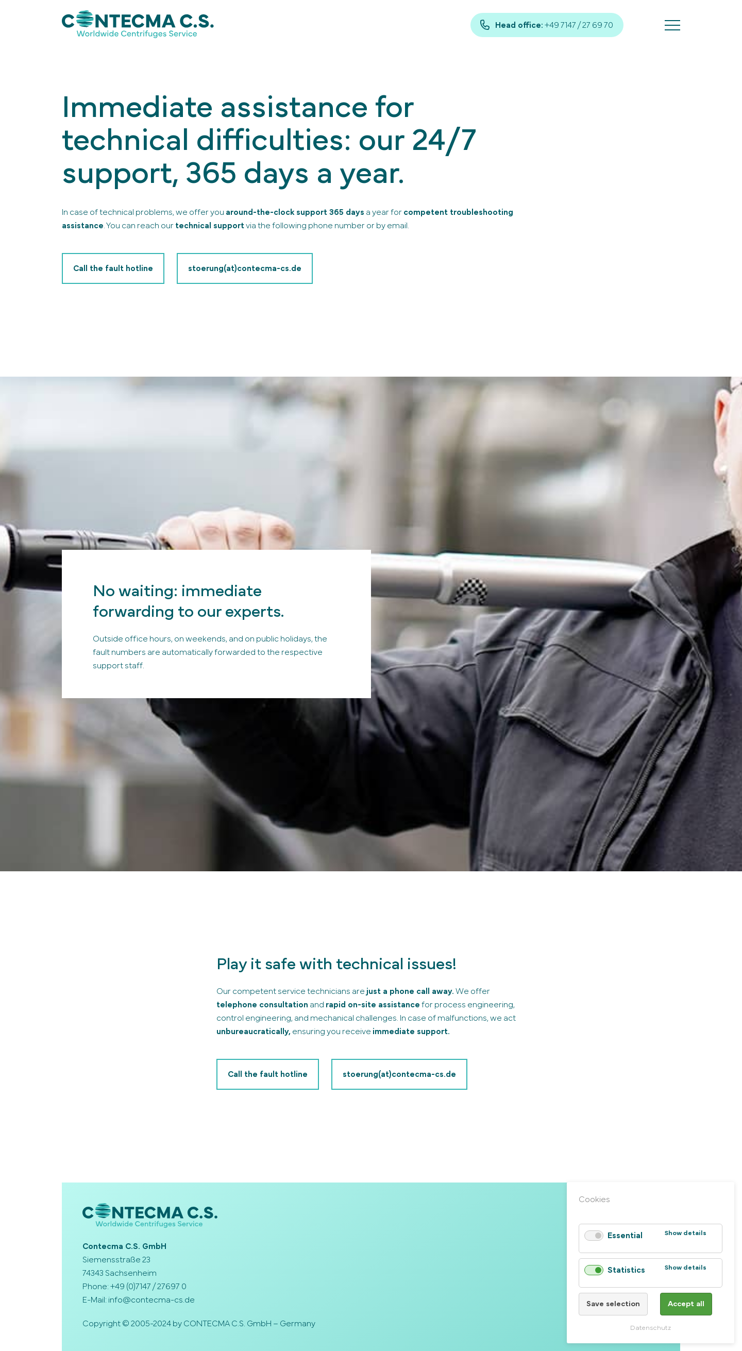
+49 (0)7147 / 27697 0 (148, 1286)
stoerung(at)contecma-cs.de (244, 268)
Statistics (626, 1270)
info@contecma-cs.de (151, 1300)
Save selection (613, 1304)
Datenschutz (650, 1328)
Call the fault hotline (113, 268)
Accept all (686, 1304)
